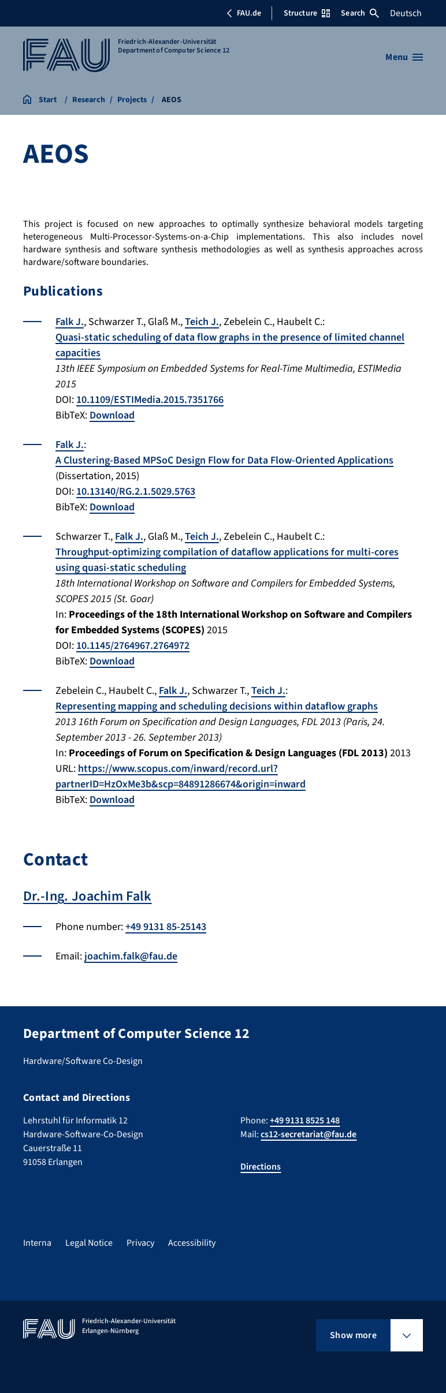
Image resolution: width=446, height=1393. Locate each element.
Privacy (140, 1243)
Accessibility (191, 1243)
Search (360, 13)
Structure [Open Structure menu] (307, 13)
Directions (260, 1166)
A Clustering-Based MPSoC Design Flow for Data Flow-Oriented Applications (224, 460)
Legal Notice (89, 1243)
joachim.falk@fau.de (130, 956)
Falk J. (69, 322)
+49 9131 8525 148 (305, 1120)
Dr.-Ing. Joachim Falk (87, 896)
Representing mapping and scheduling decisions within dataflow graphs (216, 706)
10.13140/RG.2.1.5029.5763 (135, 491)
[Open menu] (404, 57)
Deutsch (406, 13)
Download (112, 415)
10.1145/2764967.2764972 (132, 645)
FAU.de (244, 13)
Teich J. (202, 322)
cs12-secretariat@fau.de (308, 1134)
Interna (37, 1243)
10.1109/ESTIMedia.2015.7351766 (150, 400)
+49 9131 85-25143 (165, 927)
